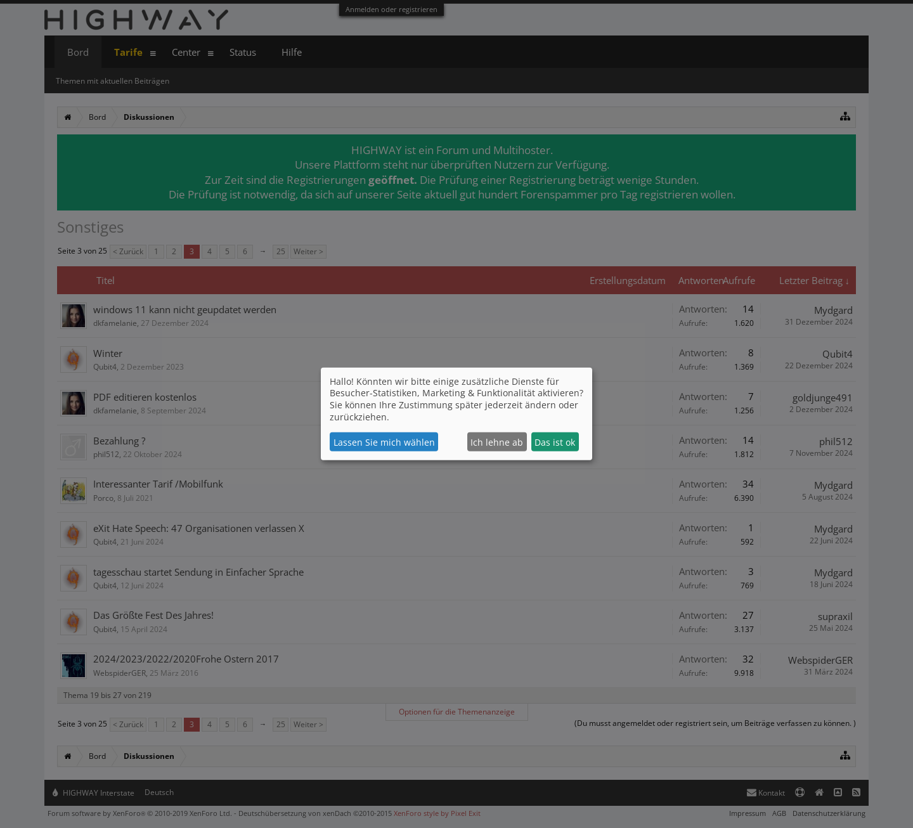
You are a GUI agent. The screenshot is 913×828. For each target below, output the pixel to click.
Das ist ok (554, 442)
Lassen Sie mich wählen (384, 442)
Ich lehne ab (496, 442)
